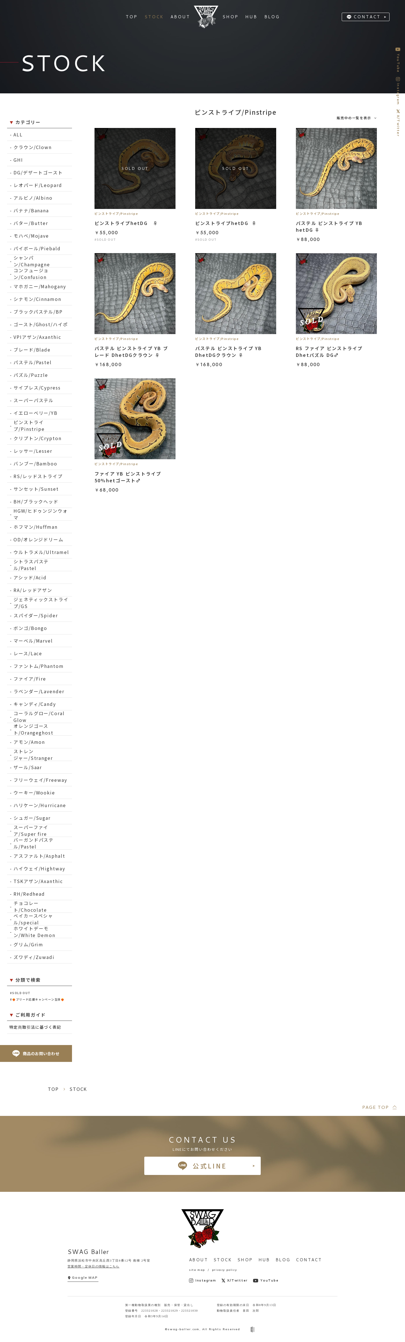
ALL (18, 134)
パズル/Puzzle (31, 374)
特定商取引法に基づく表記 (35, 1027)
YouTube (265, 1280)
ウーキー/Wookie (34, 792)
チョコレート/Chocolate (30, 906)
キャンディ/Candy (35, 704)
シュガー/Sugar (32, 817)
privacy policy (224, 1270)
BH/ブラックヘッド (36, 501)
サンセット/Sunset (36, 488)
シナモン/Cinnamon (37, 299)
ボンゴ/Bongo (30, 628)
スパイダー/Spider (36, 615)
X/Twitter (234, 1280)
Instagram (202, 1280)
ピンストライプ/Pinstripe (29, 425)
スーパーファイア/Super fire (31, 830)
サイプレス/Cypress (37, 387)
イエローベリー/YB (36, 412)
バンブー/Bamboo (35, 463)
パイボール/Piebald (37, 248)
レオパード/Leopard (38, 185)
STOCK (222, 1260)
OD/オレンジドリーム (39, 539)
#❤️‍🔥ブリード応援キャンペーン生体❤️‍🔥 (37, 999)
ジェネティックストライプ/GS (41, 602)
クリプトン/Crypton (38, 438)
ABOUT (198, 1260)
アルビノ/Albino (33, 197)
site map (197, 1270)
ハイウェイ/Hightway (39, 868)
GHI (18, 159)
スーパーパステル (34, 400)
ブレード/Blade (32, 349)
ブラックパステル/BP (38, 311)
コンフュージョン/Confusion (31, 273)
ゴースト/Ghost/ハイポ (41, 324)
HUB (264, 1260)
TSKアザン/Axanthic (38, 881)
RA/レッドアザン (33, 590)
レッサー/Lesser (33, 450)
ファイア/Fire (30, 678)
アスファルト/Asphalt (39, 855)
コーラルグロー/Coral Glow (39, 716)
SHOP (245, 1260)
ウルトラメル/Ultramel (41, 552)
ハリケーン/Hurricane (40, 805)
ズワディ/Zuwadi (34, 957)
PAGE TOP (375, 1107)
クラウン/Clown (33, 147)
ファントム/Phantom (39, 666)
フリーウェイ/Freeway (40, 779)
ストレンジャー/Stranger (33, 754)
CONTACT (367, 17)
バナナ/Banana (31, 210)
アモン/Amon (29, 741)
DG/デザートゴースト (38, 172)
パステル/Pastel (33, 362)
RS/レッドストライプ (38, 476)
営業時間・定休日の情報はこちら (94, 1266)
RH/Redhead (29, 893)
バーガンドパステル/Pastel (34, 843)
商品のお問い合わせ (35, 1053)
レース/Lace (28, 653)
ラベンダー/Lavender (39, 691)
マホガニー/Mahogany (40, 286)
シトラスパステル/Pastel (31, 565)
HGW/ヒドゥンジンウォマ (41, 514)
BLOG (283, 1260)
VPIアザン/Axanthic (37, 337)
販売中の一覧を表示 (354, 117)
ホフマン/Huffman (36, 526)
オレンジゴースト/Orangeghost (33, 729)
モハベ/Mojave (31, 235)
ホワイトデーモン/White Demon (34, 932)
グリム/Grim (28, 944)
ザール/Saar (28, 767)
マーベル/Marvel (33, 640)
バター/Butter (31, 223)
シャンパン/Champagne (32, 261)
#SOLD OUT (20, 993)
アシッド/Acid (30, 577)
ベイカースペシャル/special (33, 919)
